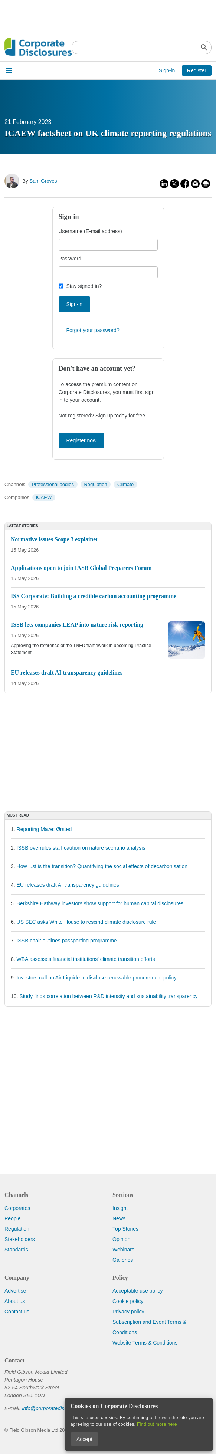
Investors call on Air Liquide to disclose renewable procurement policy (97, 978)
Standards (16, 1250)
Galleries (122, 1260)
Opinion (121, 1239)
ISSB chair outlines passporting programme (67, 940)
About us (14, 1301)
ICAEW (44, 497)
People (12, 1218)
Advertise (15, 1291)
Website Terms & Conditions (144, 1343)
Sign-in (167, 70)
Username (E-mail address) (90, 231)
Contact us (16, 1311)
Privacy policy (128, 1311)
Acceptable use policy (137, 1291)
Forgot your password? (93, 330)
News (118, 1218)
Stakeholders (19, 1239)
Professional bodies (52, 484)
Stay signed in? (84, 286)
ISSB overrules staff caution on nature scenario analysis (81, 848)
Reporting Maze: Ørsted (44, 829)
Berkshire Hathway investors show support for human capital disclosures (100, 903)
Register (196, 70)
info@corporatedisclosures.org (57, 1408)
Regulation (95, 484)
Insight (120, 1208)
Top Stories (125, 1229)
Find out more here (157, 1424)
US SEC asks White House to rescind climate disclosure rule (86, 922)
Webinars (123, 1250)
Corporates (17, 1208)
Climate (125, 484)
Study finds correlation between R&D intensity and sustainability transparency (108, 996)
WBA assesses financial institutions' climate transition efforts (86, 959)
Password (70, 258)
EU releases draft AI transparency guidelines (68, 885)
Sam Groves (43, 181)
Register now (81, 440)
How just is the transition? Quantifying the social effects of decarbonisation (102, 866)
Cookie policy (127, 1301)
